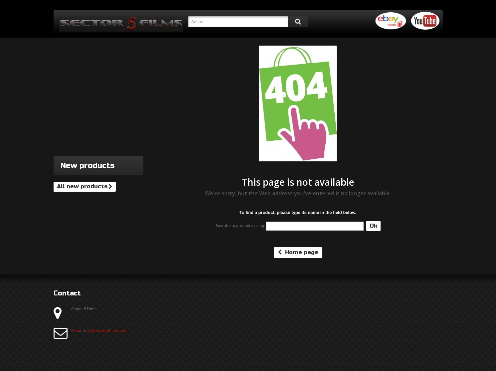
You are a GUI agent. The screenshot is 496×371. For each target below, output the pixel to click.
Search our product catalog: (240, 226)
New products (88, 165)
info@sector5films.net (104, 330)
